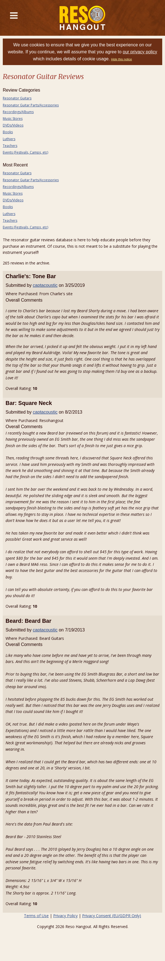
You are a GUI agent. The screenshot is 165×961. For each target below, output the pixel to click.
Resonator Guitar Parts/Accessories (31, 105)
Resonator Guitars (17, 98)
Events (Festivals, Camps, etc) (25, 152)
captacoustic (45, 285)
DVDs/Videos (13, 125)
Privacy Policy (65, 915)
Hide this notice (121, 59)
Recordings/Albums (18, 111)
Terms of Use (36, 915)
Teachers (10, 145)
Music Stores (13, 118)
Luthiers (9, 139)
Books (8, 132)
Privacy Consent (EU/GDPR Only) (111, 915)
